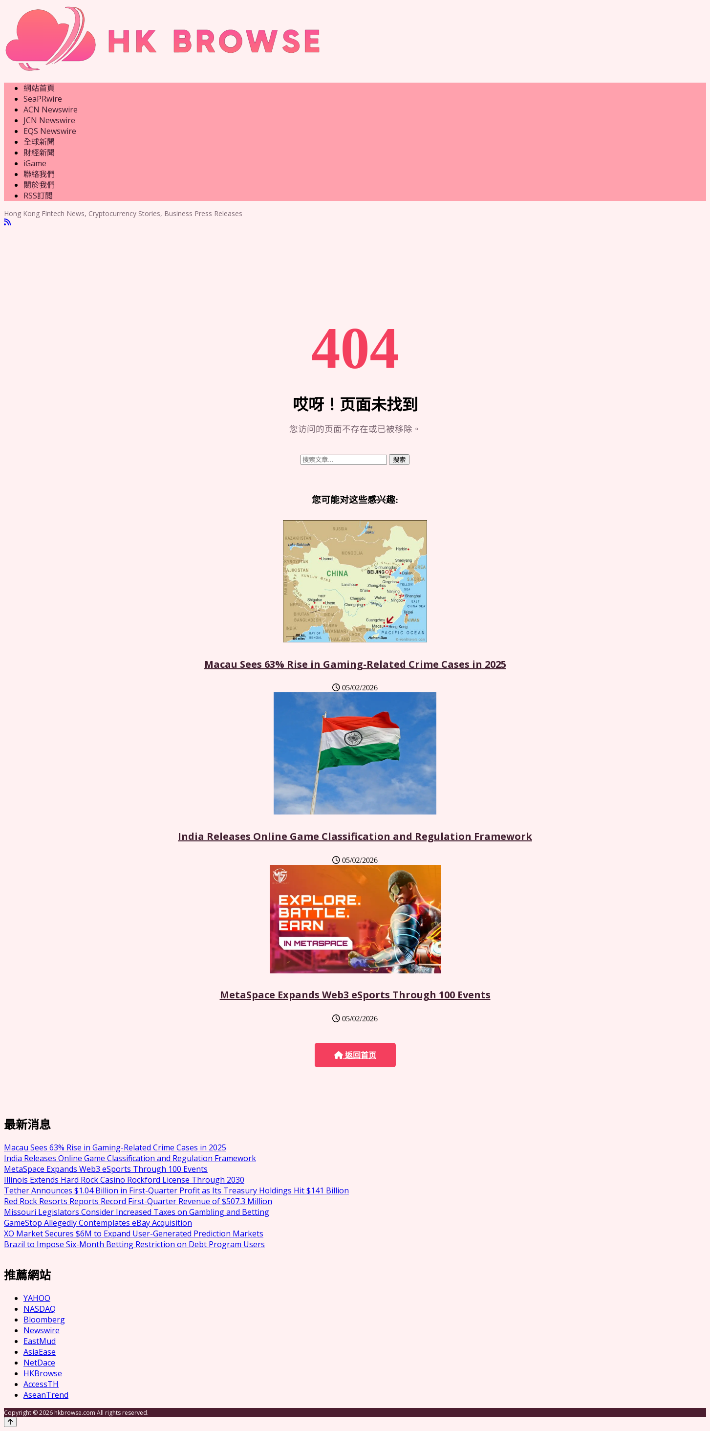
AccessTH (41, 1384)
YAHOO (36, 1298)
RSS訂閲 (38, 195)
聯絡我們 (39, 174)
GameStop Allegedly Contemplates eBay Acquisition (98, 1222)
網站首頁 (39, 88)
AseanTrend (45, 1394)
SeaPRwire (42, 98)
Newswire (41, 1330)
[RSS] (7, 222)
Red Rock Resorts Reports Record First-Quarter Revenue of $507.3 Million (138, 1201)
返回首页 (355, 1055)
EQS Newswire (49, 131)
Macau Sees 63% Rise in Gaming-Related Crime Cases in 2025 (355, 664)
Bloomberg (44, 1319)
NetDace (39, 1362)
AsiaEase (39, 1351)
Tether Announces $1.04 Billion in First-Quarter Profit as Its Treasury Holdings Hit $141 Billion (176, 1190)
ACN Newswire (50, 109)
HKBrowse (42, 1373)
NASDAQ (39, 1308)
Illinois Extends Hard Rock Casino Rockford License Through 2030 (124, 1179)
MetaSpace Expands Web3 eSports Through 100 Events (355, 994)
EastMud (39, 1341)
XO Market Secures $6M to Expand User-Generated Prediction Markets (133, 1233)
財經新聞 (39, 152)
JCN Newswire (49, 120)
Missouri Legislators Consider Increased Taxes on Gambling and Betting (136, 1212)
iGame (34, 163)
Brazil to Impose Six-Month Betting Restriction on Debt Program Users (134, 1244)
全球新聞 (39, 141)
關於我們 (39, 184)
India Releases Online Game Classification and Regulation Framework (355, 836)
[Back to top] (10, 1422)
